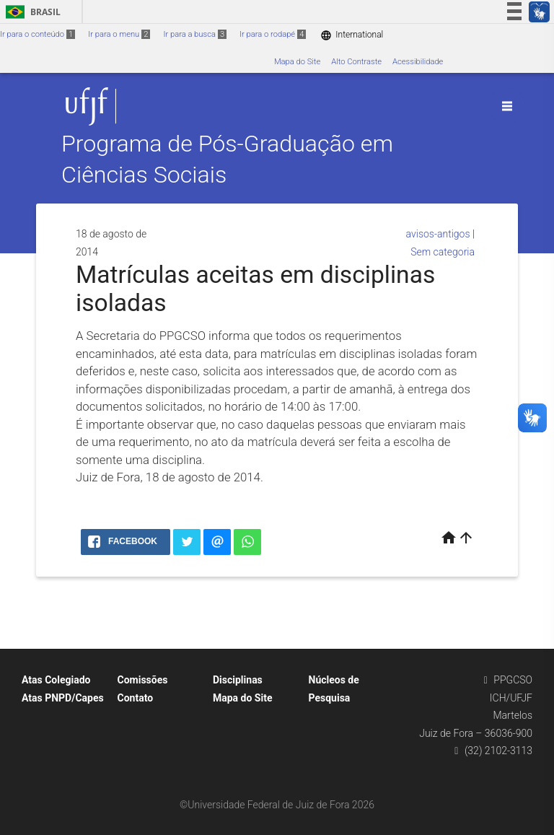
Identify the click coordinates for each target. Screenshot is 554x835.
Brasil (30, 12)
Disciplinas (238, 680)
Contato (136, 698)
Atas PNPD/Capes (63, 698)
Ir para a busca (195, 34)
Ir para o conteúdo (37, 34)
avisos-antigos (438, 234)
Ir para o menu (119, 34)
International (351, 35)
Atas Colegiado (56, 680)
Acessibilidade (417, 61)
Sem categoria (442, 252)
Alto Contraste (356, 61)
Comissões (143, 680)
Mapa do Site (297, 61)
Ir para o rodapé (272, 34)
